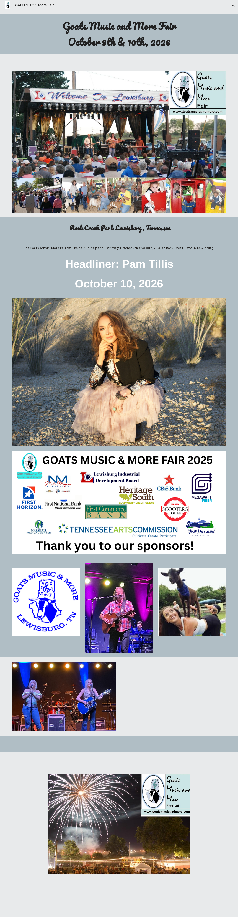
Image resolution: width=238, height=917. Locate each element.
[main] (119, 34)
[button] (233, 5)
